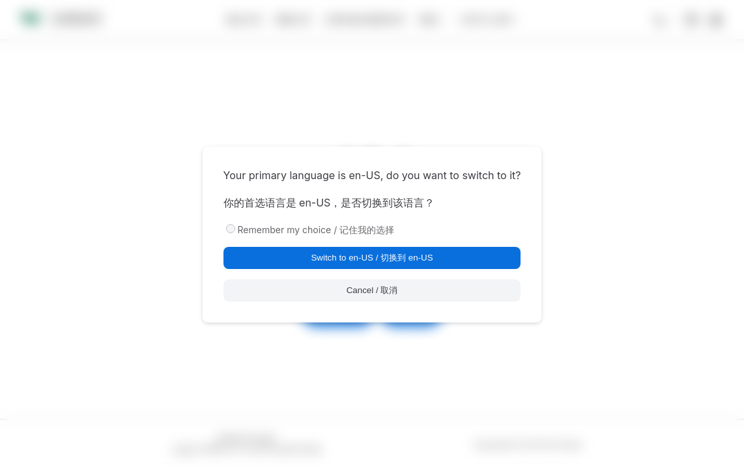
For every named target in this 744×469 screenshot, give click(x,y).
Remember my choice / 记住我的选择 (316, 229)
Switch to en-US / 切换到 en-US (372, 258)
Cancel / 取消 (372, 290)
